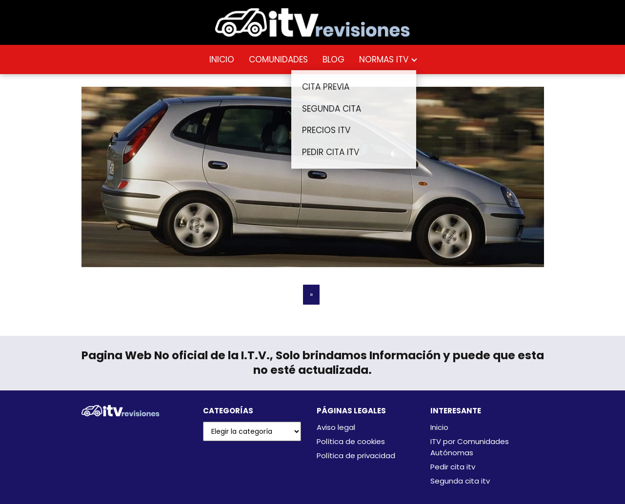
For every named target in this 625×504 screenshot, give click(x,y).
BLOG (333, 59)
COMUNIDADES (278, 59)
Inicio (439, 427)
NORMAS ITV (383, 59)
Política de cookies (351, 441)
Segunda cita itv (460, 481)
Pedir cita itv (452, 467)
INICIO (221, 59)
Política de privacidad (356, 455)
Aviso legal (336, 427)
